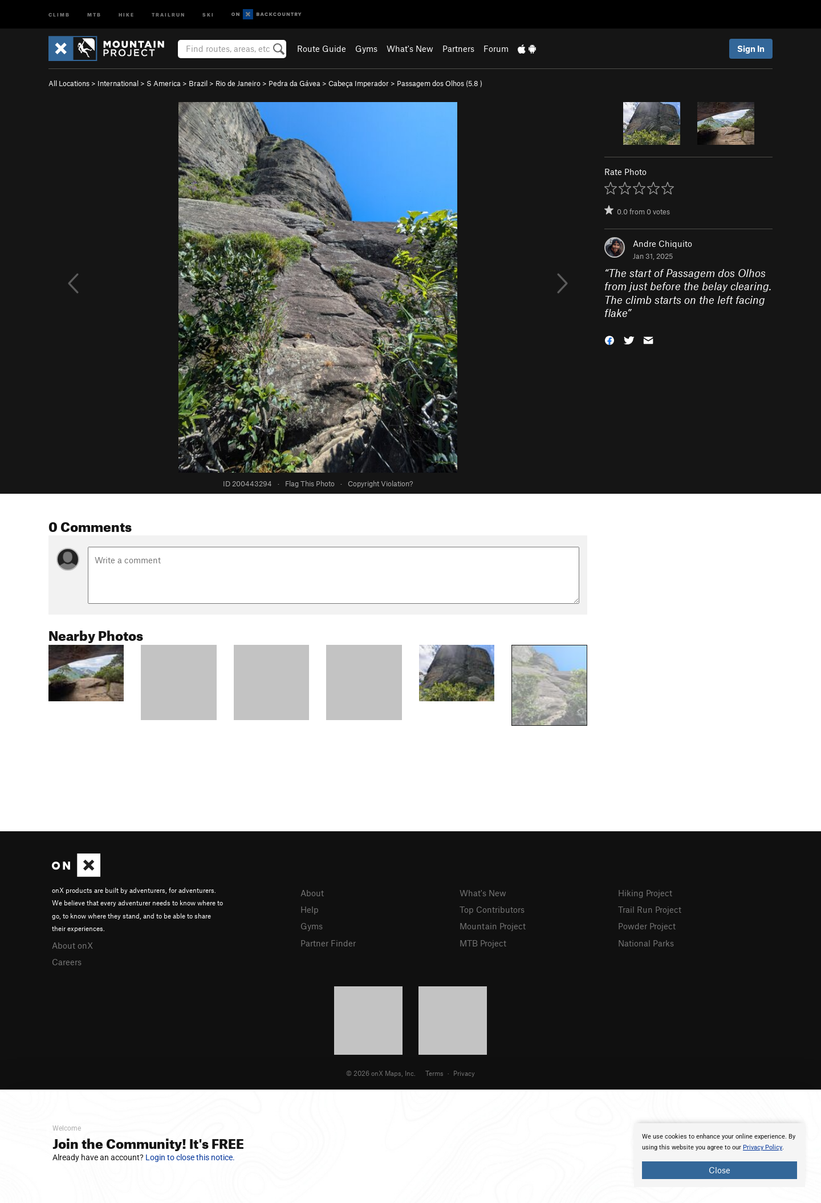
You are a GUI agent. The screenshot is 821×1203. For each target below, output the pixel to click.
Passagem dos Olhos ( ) (439, 83)
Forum (496, 48)
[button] (609, 339)
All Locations (69, 83)
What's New (410, 48)
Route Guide (321, 48)
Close (719, 1170)
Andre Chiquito (662, 243)
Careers (67, 962)
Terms (434, 1073)
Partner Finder (328, 943)
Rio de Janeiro (238, 83)
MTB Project (483, 943)
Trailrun (168, 14)
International (118, 83)
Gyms (366, 48)
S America (164, 83)
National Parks (646, 943)
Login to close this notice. (190, 1157)
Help (309, 909)
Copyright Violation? (380, 483)
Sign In (751, 48)
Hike (127, 14)
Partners (458, 48)
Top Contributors (492, 909)
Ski (208, 14)
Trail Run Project (649, 909)
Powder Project (647, 926)
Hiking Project (645, 893)
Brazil (198, 83)
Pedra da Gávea (294, 83)
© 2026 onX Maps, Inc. (381, 1073)
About (312, 893)
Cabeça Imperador (358, 83)
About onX (72, 945)
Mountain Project (493, 926)
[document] (719, 1155)
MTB (94, 14)
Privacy (464, 1073)
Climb (59, 14)
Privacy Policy (762, 1147)
